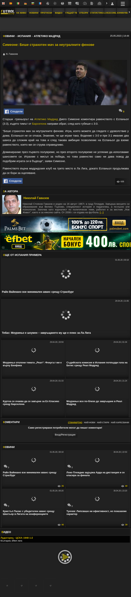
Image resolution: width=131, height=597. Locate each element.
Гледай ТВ (71, 13)
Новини (33, 13)
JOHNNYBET (123, 13)
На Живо (21, 13)
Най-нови (89, 422)
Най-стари (103, 422)
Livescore (110, 13)
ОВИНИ (9, 447)
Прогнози (46, 13)
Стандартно (75, 422)
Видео (58, 13)
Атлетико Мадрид (46, 119)
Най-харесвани (120, 422)
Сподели (14, 112)
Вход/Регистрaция (65, 434)
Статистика (97, 13)
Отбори (83, 13)
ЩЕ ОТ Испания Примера (22, 254)
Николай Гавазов (36, 198)
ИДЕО (6, 532)
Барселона (39, 123)
